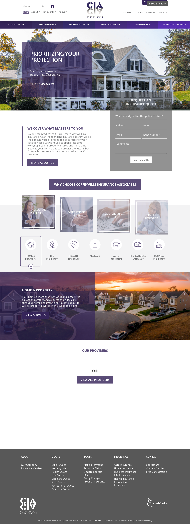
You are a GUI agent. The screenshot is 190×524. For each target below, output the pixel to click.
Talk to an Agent (42, 84)
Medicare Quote (60, 478)
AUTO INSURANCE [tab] (116, 260)
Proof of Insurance (94, 481)
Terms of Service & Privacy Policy (118, 521)
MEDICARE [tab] (95, 259)
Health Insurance (110, 24)
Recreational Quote (62, 485)
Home (26, 12)
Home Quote (58, 468)
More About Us (42, 170)
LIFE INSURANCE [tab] (52, 260)
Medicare (138, 12)
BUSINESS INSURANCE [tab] (159, 260)
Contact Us (152, 464)
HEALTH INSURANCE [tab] (73, 260)
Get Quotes (48, 12)
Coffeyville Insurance (53, 521)
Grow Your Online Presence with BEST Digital (83, 521)
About (34, 12)
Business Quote (60, 489)
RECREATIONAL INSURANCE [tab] (138, 260)
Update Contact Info (93, 473)
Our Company (29, 464)
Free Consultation (156, 471)
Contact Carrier (155, 468)
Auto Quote (58, 482)
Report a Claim (92, 468)
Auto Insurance (15, 24)
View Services (36, 325)
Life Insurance (142, 24)
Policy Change (92, 478)
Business (150, 12)
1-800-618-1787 (157, 3)
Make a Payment (93, 464)
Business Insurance (79, 24)
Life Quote (57, 475)
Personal (126, 12)
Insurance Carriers (31, 468)
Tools (62, 12)
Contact (162, 12)
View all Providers (95, 387)
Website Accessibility (143, 521)
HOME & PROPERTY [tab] (30, 260)
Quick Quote (58, 464)
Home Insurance (47, 24)
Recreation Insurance (174, 24)
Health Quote (59, 471)
